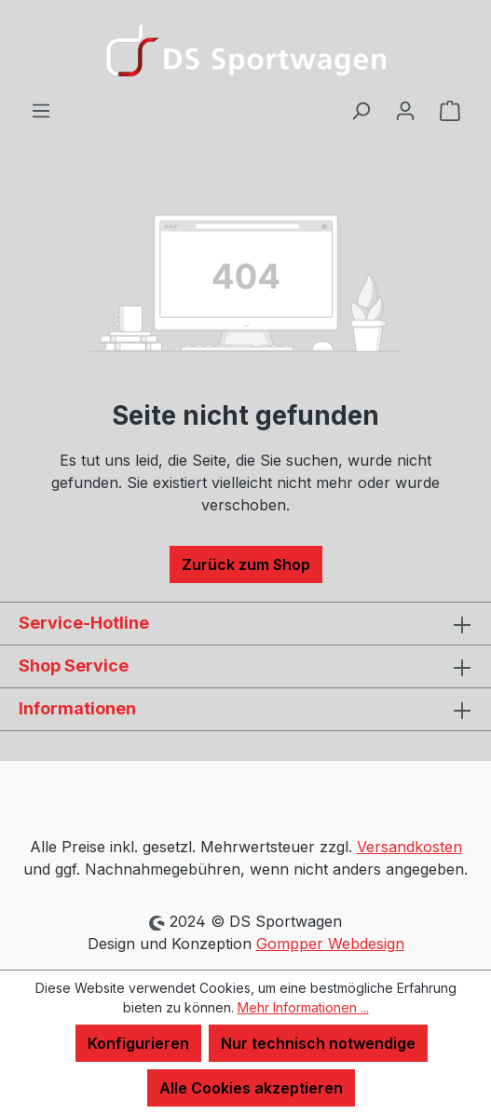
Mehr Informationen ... (303, 1007)
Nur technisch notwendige (318, 1043)
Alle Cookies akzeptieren (251, 1088)
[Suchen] (360, 110)
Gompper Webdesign (330, 943)
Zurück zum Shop (246, 564)
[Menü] (41, 110)
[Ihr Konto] (405, 110)
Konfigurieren (138, 1043)
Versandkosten (409, 846)
